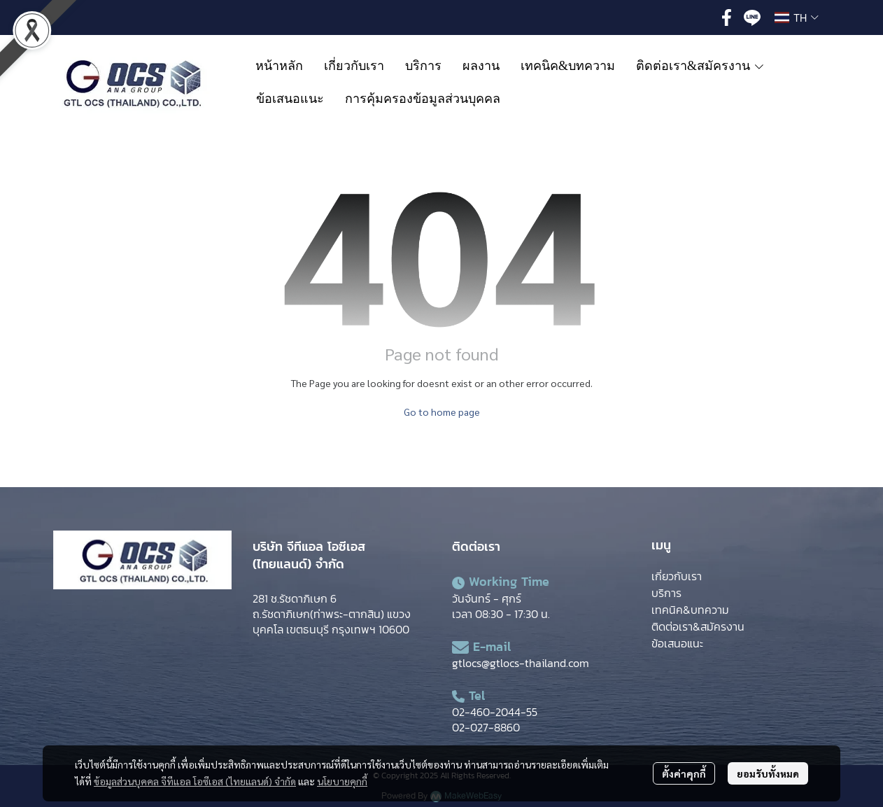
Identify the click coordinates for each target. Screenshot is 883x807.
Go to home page (442, 411)
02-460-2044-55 (494, 711)
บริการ (666, 592)
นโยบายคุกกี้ (342, 781)
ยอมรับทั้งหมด (768, 773)
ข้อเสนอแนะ (677, 643)
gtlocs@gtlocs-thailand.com (520, 662)
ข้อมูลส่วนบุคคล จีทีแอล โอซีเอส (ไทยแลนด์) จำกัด (195, 781)
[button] (796, 17)
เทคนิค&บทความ (690, 609)
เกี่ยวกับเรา (676, 576)
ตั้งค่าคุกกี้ (684, 773)
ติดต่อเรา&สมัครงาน (697, 626)
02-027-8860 (486, 727)
